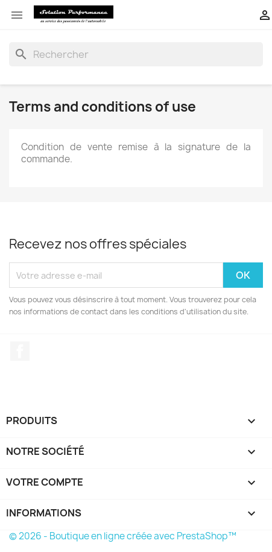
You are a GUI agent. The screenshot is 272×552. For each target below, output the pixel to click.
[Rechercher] (136, 54)
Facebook (20, 351)
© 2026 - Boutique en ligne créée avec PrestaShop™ (122, 536)
